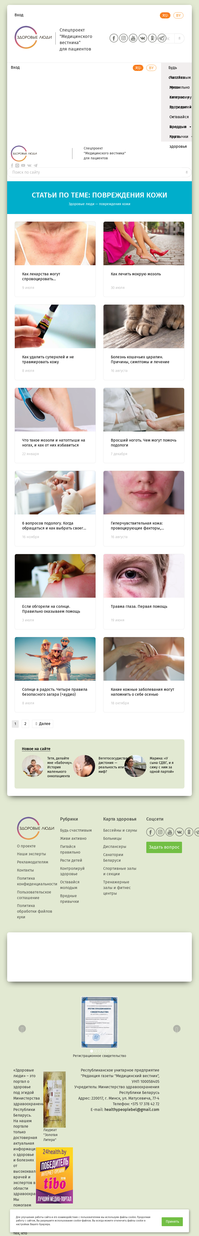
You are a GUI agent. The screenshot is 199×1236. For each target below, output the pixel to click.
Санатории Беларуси (113, 857)
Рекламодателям (32, 862)
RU (165, 15)
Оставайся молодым (180, 118)
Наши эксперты (31, 854)
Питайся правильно (179, 78)
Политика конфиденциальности (37, 881)
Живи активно (179, 88)
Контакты (25, 870)
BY (178, 15)
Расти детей (180, 108)
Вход (19, 15)
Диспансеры (114, 846)
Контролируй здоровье (181, 98)
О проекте (26, 846)
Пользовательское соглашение (34, 895)
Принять (172, 1222)
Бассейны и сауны (120, 830)
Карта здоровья (178, 138)
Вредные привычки (181, 128)
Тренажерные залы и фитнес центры (117, 888)
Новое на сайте (36, 748)
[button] (21, 1027)
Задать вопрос (164, 847)
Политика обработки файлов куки (34, 911)
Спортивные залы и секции (119, 871)
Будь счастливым (179, 69)
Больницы (112, 838)
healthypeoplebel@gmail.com (131, 1109)
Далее (43, 723)
